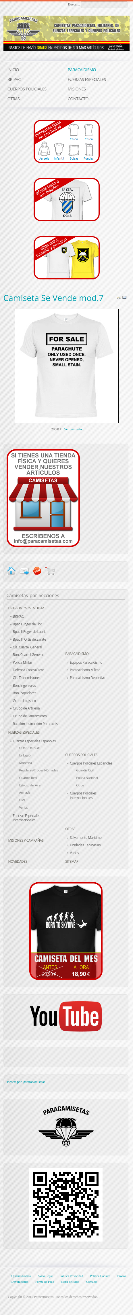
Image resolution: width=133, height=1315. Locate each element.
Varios (23, 807)
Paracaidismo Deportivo (87, 677)
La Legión (25, 755)
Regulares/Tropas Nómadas (38, 770)
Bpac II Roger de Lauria (30, 631)
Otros (80, 785)
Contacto (91, 1281)
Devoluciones (19, 1281)
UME (22, 800)
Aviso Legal (45, 1276)
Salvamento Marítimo (85, 837)
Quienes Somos (21, 1276)
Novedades (17, 861)
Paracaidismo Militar (85, 669)
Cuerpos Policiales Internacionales (83, 795)
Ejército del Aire (30, 785)
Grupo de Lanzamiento (30, 716)
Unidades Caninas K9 (85, 845)
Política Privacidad (71, 1276)
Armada (24, 792)
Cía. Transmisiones (27, 677)
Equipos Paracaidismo (86, 662)
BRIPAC (18, 616)
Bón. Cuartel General (28, 654)
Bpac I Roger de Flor (27, 624)
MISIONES (77, 89)
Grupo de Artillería (26, 708)
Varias (74, 852)
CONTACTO (78, 98)
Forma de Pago (44, 1281)
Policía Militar (22, 662)
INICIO (13, 69)
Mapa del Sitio (70, 1281)
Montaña (25, 762)
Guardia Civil (84, 770)
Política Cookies (100, 1276)
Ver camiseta (73, 429)
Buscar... (74, 4)
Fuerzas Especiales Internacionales (26, 818)
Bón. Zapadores (24, 692)
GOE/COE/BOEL (30, 748)
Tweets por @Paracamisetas (26, 1082)
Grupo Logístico (24, 700)
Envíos (121, 1276)
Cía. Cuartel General (27, 647)
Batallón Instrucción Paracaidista (37, 723)
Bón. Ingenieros (24, 685)
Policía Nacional (87, 777)
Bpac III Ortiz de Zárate (29, 639)
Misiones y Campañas (26, 840)
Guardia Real (28, 777)
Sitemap (71, 861)
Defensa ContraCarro (28, 669)
